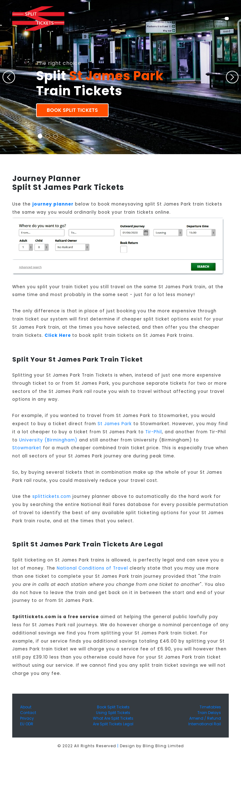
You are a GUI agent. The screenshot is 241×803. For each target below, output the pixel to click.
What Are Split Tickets (113, 718)
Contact (28, 712)
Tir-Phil (153, 432)
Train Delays (209, 712)
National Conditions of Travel (92, 568)
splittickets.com (51, 496)
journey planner (52, 204)
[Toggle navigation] (227, 18)
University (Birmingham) (48, 440)
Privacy (27, 718)
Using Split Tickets (113, 712)
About (25, 707)
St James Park (115, 424)
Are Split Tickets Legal (113, 724)
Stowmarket (26, 448)
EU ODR (26, 724)
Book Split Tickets (72, 110)
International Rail (204, 724)
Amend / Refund (205, 718)
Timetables (210, 707)
